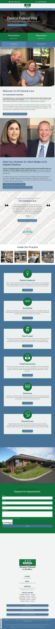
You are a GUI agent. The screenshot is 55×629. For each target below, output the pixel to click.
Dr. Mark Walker (22, 100)
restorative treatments (29, 103)
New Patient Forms (27, 603)
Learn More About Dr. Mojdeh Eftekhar (15, 182)
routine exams (10, 103)
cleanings (16, 103)
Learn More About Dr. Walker (13, 180)
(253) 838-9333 (21, 577)
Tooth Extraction (27, 357)
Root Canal (27, 329)
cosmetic (21, 103)
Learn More (28, 283)
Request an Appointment (17, 25)
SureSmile (27, 302)
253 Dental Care (17, 619)
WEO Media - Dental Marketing (29, 619)
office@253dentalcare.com (21, 582)
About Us (28, 599)
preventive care (31, 104)
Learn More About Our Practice (13, 109)
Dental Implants (27, 274)
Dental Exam (27, 415)
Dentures (27, 387)
